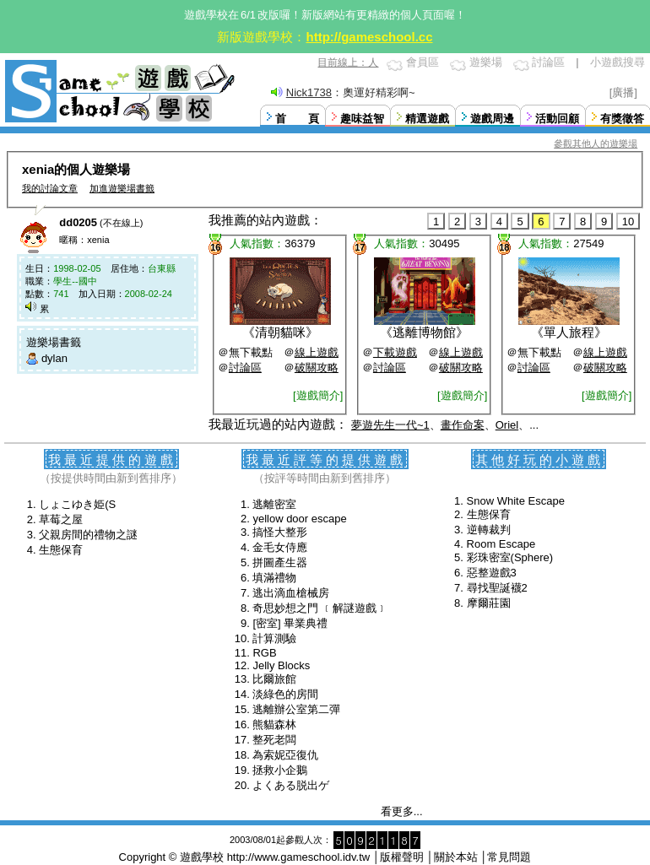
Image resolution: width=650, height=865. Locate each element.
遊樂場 (485, 62)
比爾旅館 (274, 679)
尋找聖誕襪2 (497, 587)
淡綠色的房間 (285, 694)
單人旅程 (569, 332)
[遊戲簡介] (318, 395)
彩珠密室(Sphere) (510, 557)
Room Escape (501, 544)
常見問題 (509, 857)
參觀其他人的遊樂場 (595, 143)
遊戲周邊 (492, 118)
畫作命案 (463, 425)
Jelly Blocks (281, 665)
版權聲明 (402, 857)
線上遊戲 (317, 352)
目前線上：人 (347, 62)
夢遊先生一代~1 (390, 425)
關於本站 (456, 857)
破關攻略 (317, 367)
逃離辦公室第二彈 (296, 709)
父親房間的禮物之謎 (88, 534)
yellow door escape (299, 518)
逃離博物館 (424, 332)
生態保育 (61, 549)
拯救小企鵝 (279, 770)
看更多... (402, 811)
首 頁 (297, 118)
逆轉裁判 (489, 529)
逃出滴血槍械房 (290, 593)
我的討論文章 (50, 188)
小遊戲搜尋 (617, 62)
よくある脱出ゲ (290, 785)
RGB (264, 652)
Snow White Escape (516, 501)
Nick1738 (309, 92)
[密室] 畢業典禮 (290, 623)
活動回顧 (557, 118)
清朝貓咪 (280, 332)
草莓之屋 (61, 519)
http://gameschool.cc (369, 37)
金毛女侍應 (279, 547)
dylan (54, 358)
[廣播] (623, 92)
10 (628, 221)
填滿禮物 (274, 577)
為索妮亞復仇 (285, 755)
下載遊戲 (395, 352)
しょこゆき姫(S (77, 504)
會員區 (422, 62)
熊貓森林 (274, 724)
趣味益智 (362, 118)
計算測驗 (274, 638)
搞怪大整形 (279, 532)
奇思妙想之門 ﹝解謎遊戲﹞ (319, 608)
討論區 (548, 62)
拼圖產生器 (279, 562)
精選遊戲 (427, 118)
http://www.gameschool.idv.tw (299, 857)
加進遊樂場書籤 (121, 188)
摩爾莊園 (489, 603)
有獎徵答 (622, 118)
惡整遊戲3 (492, 572)
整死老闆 (274, 739)
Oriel (507, 425)
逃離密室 (274, 504)
